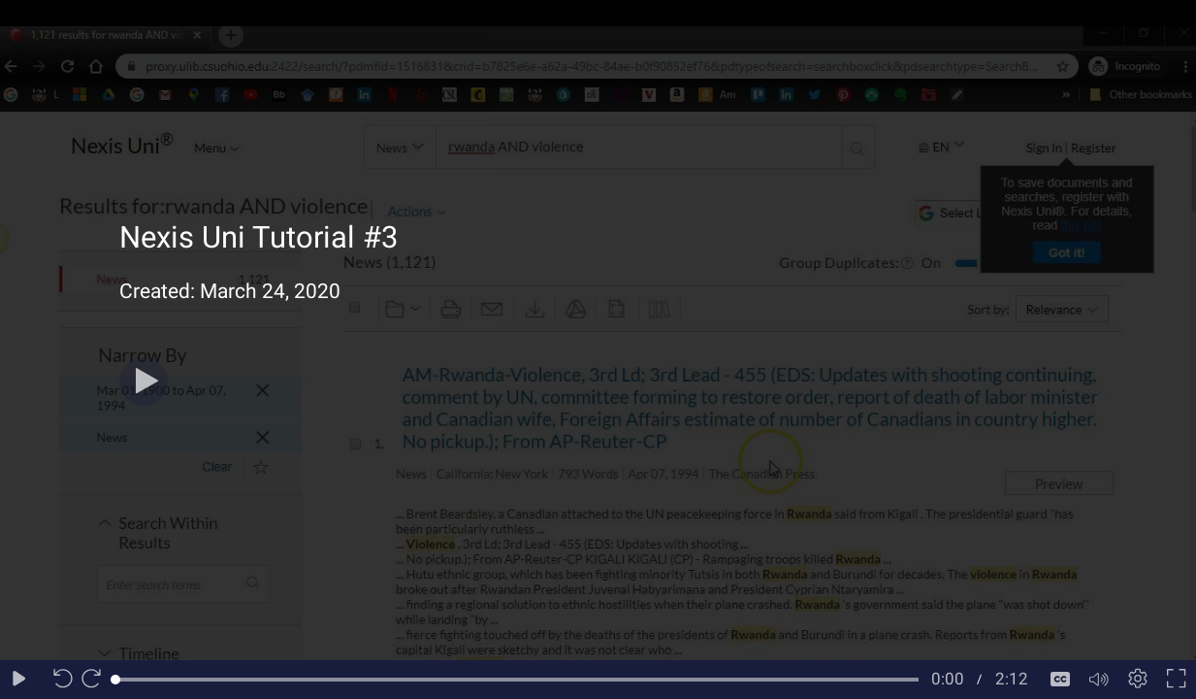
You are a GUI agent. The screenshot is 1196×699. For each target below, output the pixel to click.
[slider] (517, 680)
